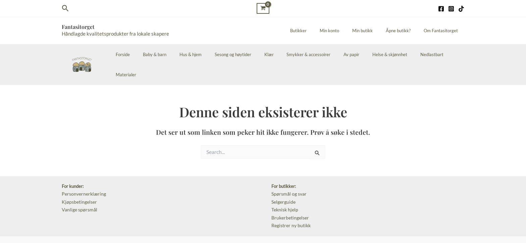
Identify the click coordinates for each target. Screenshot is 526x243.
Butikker (318, 30)
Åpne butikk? (404, 30)
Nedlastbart (419, 54)
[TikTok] (461, 9)
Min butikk (373, 30)
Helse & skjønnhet (381, 54)
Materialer (449, 54)
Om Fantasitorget (443, 30)
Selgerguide (282, 180)
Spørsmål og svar (287, 173)
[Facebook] (441, 9)
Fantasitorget (78, 26)
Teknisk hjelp (283, 187)
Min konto (344, 30)
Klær (273, 54)
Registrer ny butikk (289, 202)
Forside (145, 54)
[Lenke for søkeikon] (65, 8)
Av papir (347, 54)
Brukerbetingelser (288, 195)
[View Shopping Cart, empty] (263, 8)
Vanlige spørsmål (78, 187)
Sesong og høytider (241, 54)
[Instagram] (451, 9)
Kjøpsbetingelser (78, 180)
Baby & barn (172, 54)
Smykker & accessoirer (309, 54)
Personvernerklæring (82, 173)
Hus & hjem (204, 54)
